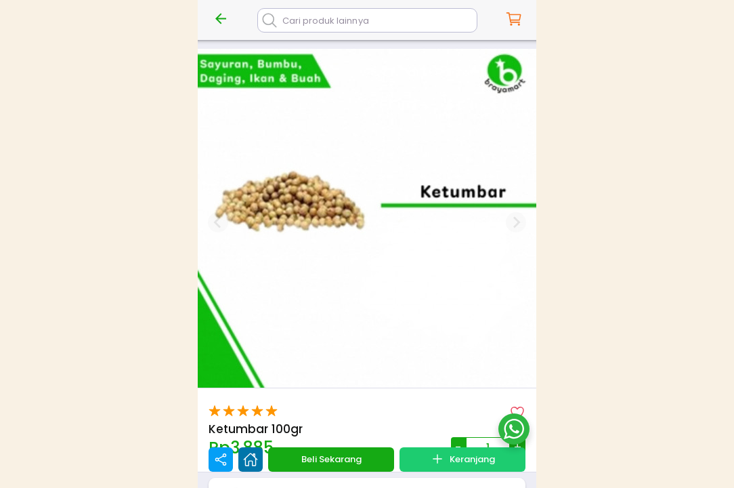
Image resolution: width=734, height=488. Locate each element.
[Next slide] (516, 222)
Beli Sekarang (331, 459)
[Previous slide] (218, 222)
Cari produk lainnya (325, 20)
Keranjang (462, 458)
